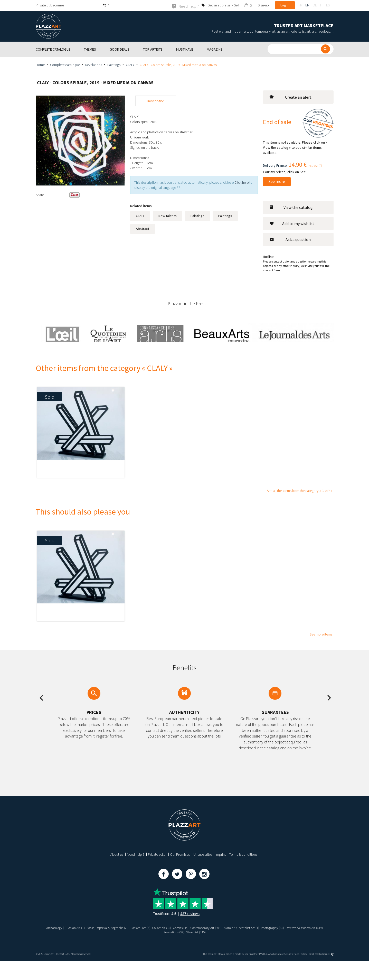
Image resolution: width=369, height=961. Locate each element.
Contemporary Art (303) (230, 927)
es (328, 5)
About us (116, 854)
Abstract (142, 228)
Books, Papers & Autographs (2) (121, 927)
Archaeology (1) (66, 927)
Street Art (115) (218, 932)
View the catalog (291, 207)
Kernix (328, 953)
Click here (241, 182)
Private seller (157, 854)
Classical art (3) (157, 927)
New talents (167, 215)
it (321, 5)
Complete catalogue (65, 64)
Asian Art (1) (88, 927)
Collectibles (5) (181, 927)
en (307, 5)
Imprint (220, 854)
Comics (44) (202, 927)
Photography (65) (301, 927)
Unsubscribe (202, 854)
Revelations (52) (194, 932)
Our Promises (180, 854)
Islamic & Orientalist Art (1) (268, 927)
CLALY (130, 64)
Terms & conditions (243, 854)
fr (300, 5)
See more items (321, 634)
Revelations (93, 64)
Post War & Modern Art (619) (160, 932)
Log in (284, 5)
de (315, 5)
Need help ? (135, 854)
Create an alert (290, 96)
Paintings (113, 64)
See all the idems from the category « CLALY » (299, 490)
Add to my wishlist (291, 223)
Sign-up (263, 5)
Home (40, 64)
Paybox (303, 953)
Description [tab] (156, 100)
